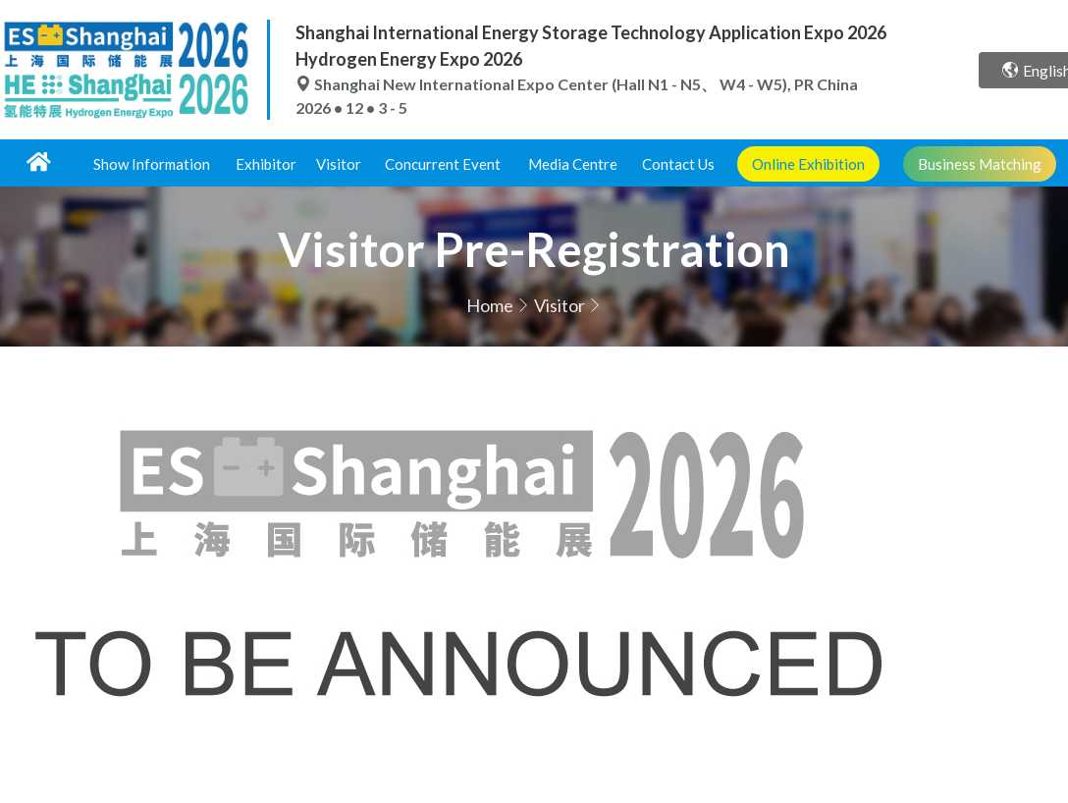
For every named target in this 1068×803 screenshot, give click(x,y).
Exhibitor (266, 164)
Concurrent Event (443, 164)
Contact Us (678, 164)
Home (489, 305)
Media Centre (572, 164)
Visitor (338, 164)
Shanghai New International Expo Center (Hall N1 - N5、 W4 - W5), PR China (576, 84)
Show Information (151, 164)
